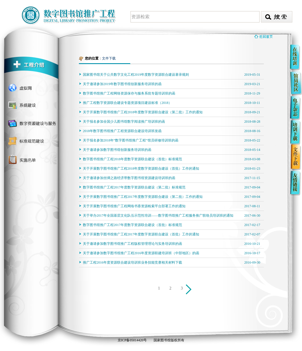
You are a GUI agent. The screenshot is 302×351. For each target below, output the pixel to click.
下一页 (189, 290)
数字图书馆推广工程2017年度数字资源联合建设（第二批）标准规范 (134, 187)
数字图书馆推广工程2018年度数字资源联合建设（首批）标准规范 (132, 159)
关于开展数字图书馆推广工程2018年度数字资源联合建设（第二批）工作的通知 (143, 112)
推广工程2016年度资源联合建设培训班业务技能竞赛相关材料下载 (132, 262)
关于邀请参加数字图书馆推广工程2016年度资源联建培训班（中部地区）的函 (141, 253)
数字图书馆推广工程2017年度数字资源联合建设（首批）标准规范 (132, 225)
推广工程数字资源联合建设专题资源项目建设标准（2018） (127, 103)
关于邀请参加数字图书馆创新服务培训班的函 (117, 150)
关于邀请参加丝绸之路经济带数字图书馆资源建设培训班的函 (129, 178)
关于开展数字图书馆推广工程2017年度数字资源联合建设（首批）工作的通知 (141, 234)
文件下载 (109, 58)
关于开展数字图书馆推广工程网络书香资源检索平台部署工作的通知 (134, 206)
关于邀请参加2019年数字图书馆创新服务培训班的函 (122, 84)
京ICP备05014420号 (132, 340)
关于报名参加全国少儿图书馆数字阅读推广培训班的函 (124, 122)
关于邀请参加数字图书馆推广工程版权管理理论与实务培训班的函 (132, 244)
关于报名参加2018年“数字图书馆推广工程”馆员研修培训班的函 (130, 140)
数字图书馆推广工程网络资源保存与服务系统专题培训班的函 (129, 93)
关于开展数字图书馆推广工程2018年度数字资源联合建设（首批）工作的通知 (141, 169)
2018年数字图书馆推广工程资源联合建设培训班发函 (122, 131)
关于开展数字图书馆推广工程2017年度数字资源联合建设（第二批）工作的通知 (143, 197)
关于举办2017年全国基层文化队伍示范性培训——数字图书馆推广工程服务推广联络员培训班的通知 (158, 215)
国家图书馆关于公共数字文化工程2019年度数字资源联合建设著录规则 (136, 75)
